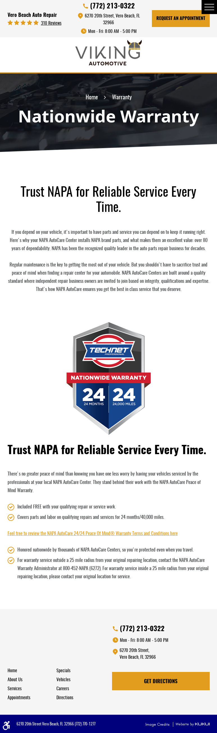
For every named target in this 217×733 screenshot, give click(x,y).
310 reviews (51, 23)
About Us (15, 680)
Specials (63, 671)
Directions (64, 698)
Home (92, 97)
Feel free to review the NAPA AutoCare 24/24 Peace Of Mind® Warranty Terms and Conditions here (93, 533)
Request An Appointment (180, 18)
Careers (62, 689)
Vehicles (63, 680)
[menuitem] (32, 670)
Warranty (122, 97)
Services (15, 689)
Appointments (19, 698)
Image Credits (158, 724)
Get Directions (160, 681)
